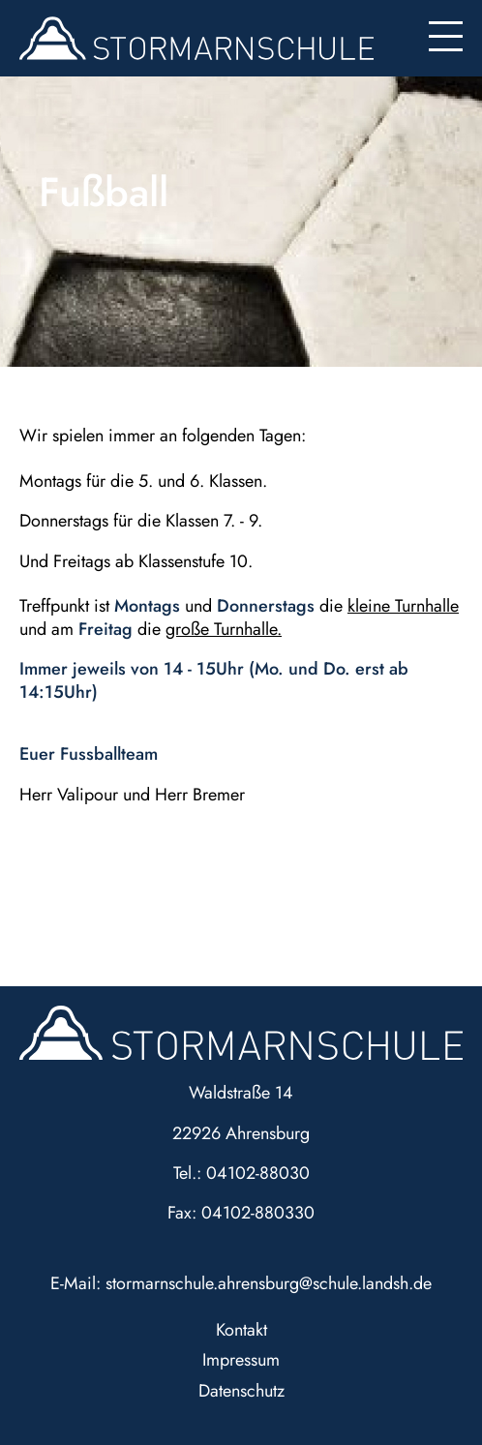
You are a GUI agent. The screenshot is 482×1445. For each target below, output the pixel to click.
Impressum (241, 1359)
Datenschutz (241, 1390)
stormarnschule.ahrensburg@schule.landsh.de (268, 1283)
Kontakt (241, 1329)
